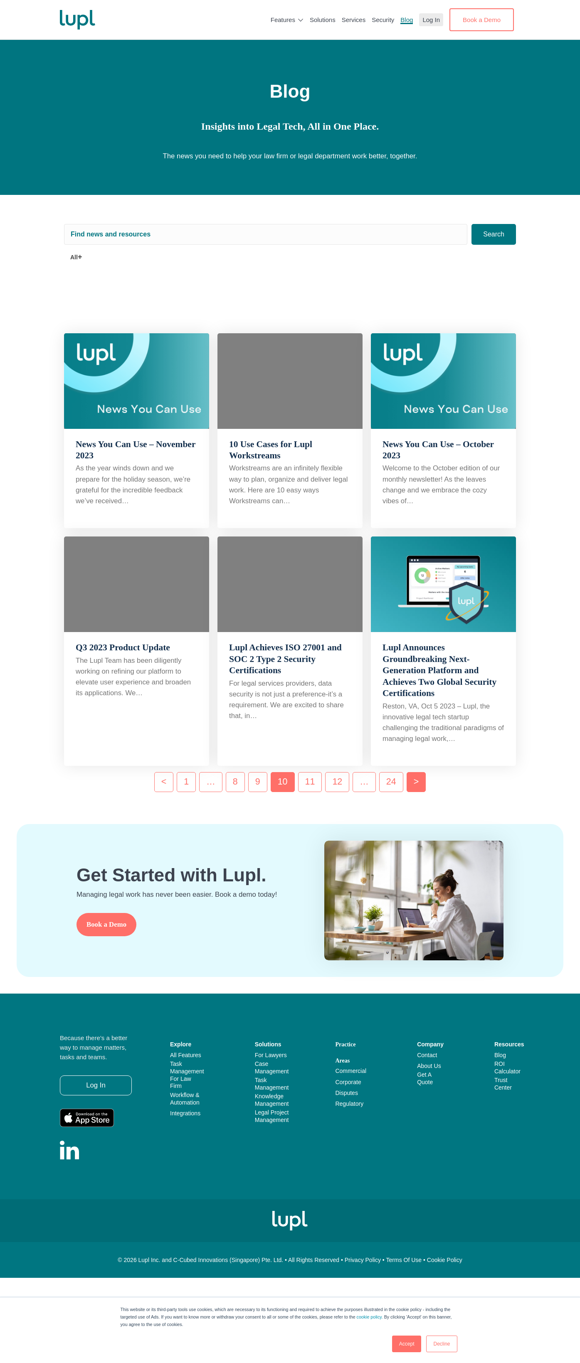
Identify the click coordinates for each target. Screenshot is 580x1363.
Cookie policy (444, 1260)
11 (310, 782)
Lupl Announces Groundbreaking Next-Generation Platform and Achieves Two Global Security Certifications (439, 670)
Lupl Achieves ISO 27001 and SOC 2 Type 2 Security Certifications (285, 658)
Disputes (346, 1093)
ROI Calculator (507, 1067)
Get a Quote (425, 1078)
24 (391, 782)
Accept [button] (407, 1344)
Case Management (272, 1067)
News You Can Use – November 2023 (135, 449)
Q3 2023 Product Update (123, 647)
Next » (416, 782)
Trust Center (503, 1084)
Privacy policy (363, 1260)
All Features (185, 1055)
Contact (427, 1055)
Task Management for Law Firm (187, 1075)
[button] (493, 234)
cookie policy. (370, 1316)
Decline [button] (441, 1344)
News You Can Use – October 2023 (438, 449)
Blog (500, 1055)
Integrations (185, 1113)
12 (337, 782)
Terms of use (404, 1260)
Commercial (350, 1071)
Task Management (272, 1084)
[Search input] (265, 234)
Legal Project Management (272, 1116)
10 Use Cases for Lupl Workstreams (270, 449)
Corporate (348, 1082)
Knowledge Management (272, 1100)
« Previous (164, 782)
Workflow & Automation (185, 1099)
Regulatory (349, 1103)
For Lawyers (271, 1055)
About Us (429, 1066)
